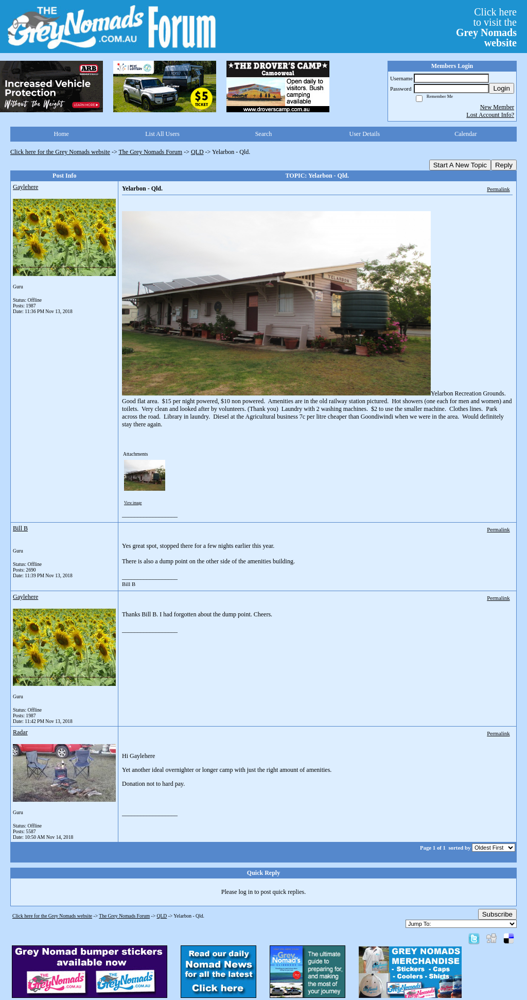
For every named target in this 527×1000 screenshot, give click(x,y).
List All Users (162, 133)
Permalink (498, 189)
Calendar (465, 133)
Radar (20, 732)
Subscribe (497, 914)
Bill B (20, 528)
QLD (197, 152)
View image (133, 503)
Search (263, 133)
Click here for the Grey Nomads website (60, 152)
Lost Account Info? (490, 114)
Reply (504, 165)
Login (501, 88)
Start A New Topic (460, 165)
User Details (364, 133)
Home (61, 133)
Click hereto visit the (486, 27)
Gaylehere (25, 187)
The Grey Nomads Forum (151, 152)
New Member (497, 107)
